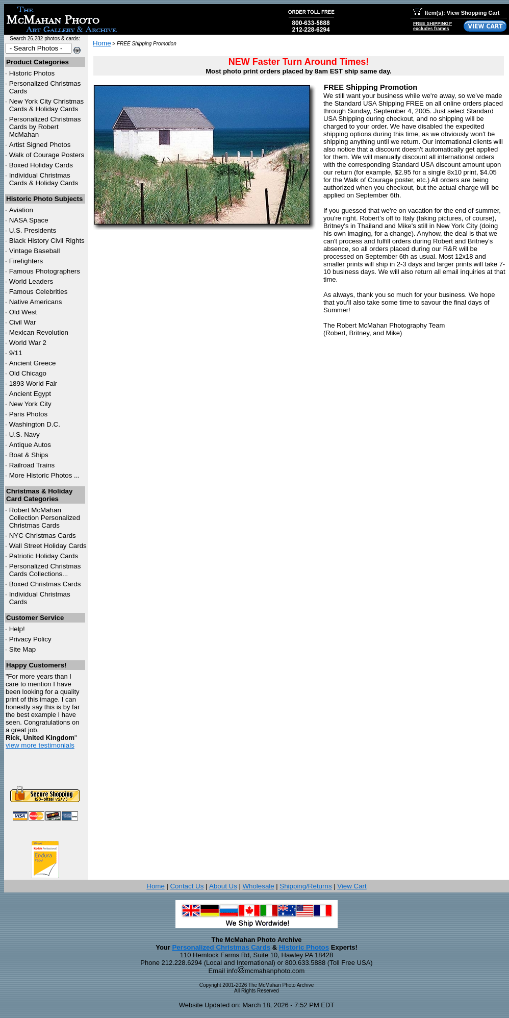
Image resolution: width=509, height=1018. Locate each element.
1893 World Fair (33, 383)
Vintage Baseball (34, 251)
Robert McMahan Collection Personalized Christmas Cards (44, 517)
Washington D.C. (34, 424)
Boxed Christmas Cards (45, 584)
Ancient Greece (32, 363)
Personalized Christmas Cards (221, 947)
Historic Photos (32, 73)
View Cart (352, 886)
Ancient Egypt (30, 394)
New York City (30, 404)
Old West (23, 312)
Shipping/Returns (305, 886)
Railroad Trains (32, 465)
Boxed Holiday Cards (41, 165)
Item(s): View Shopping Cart (456, 13)
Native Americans (35, 302)
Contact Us (186, 886)
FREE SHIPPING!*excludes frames (432, 26)
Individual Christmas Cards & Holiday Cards (44, 179)
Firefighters (26, 261)
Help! (17, 629)
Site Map (22, 649)
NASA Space (28, 220)
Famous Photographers (44, 271)
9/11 (15, 353)
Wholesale (258, 886)
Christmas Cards (42, 535)
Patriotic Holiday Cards (44, 556)
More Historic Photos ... (44, 475)
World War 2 (27, 342)
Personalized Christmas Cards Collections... (45, 570)
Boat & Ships (28, 455)
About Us (223, 886)
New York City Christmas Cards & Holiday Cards (46, 105)
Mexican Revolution (38, 332)
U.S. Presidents (33, 230)
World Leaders (31, 281)
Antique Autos (30, 445)
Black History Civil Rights (47, 240)
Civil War (22, 322)
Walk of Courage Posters (47, 155)
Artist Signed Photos (40, 144)
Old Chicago (27, 373)
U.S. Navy (24, 434)
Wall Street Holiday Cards (48, 546)
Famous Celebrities (38, 291)
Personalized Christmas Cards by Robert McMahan (45, 126)
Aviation (21, 210)
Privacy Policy (30, 639)
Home (102, 43)
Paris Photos (28, 414)
